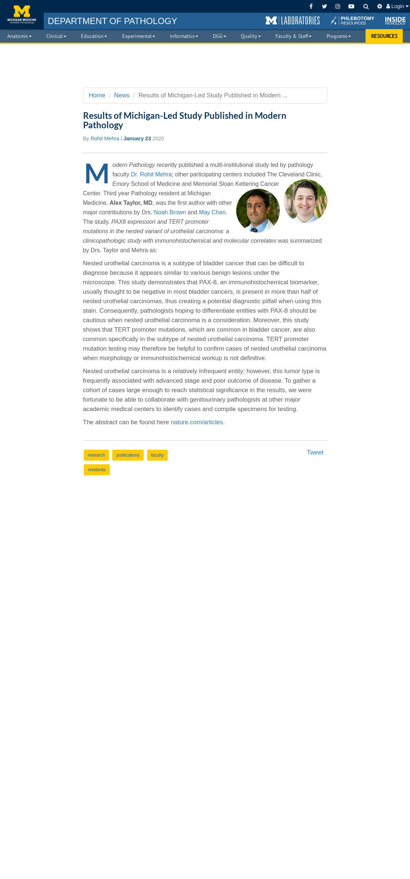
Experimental (138, 36)
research (96, 455)
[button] (293, 20)
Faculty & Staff (294, 36)
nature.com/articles (197, 422)
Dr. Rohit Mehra (151, 174)
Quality (251, 36)
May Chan (212, 212)
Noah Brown (170, 212)
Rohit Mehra (104, 138)
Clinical (56, 36)
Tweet (315, 452)
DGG (219, 36)
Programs (339, 36)
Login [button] (397, 6)
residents (97, 469)
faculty (157, 455)
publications (127, 455)
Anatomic (19, 36)
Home (97, 95)
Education (94, 36)
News (122, 95)
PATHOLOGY (112, 21)
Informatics (184, 36)
